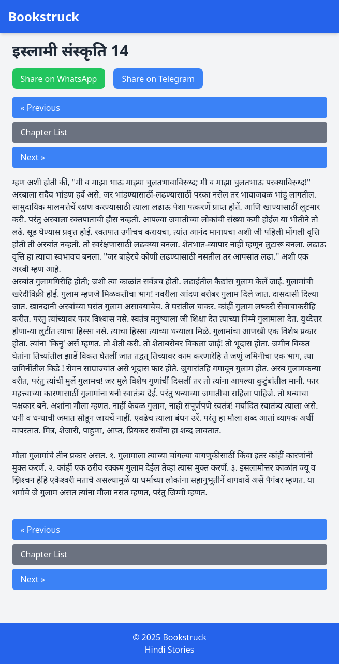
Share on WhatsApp (59, 78)
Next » (33, 157)
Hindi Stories (170, 649)
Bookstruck (43, 16)
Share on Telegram (158, 78)
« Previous (40, 107)
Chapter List (44, 132)
